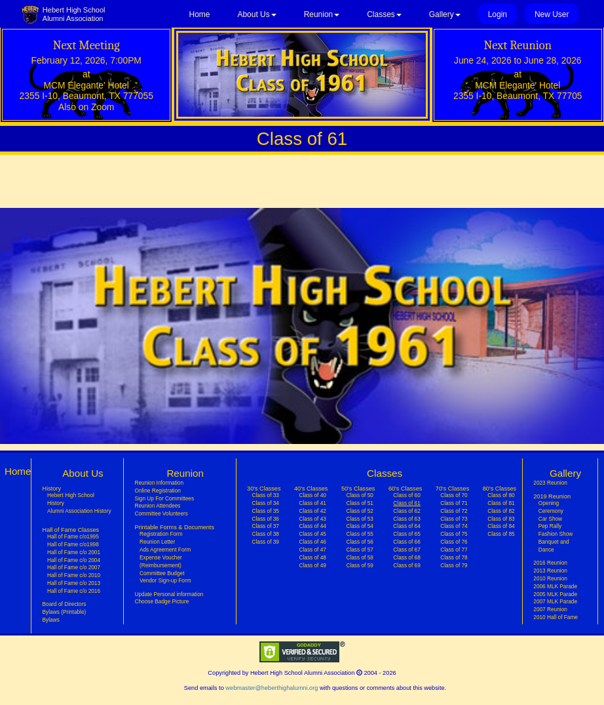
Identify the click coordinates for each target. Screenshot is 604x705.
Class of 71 (453, 503)
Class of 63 (406, 518)
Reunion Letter (157, 541)
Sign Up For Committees (164, 498)
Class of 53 (359, 518)
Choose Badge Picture (161, 601)
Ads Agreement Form (165, 549)
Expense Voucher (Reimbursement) (161, 561)
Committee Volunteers (160, 513)
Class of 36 (265, 518)
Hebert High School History (70, 499)
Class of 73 (453, 518)
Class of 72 (453, 511)
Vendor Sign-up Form (165, 580)
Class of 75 (453, 534)
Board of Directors (64, 604)
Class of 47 (312, 549)
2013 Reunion (550, 570)
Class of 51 (359, 503)
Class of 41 (312, 503)
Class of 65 (406, 534)
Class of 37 (265, 526)
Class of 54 (359, 526)
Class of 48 (312, 557)
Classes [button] (384, 14)
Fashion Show (555, 534)
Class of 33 (265, 495)
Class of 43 (312, 518)
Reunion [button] (322, 14)
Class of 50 (359, 495)
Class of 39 (265, 541)
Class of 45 (312, 534)
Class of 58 (359, 557)
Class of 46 (312, 541)
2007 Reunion (550, 609)
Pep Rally (549, 526)
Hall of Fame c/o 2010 (73, 575)
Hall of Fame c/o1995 (73, 536)
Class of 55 (359, 534)
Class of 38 (265, 534)
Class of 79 (453, 565)
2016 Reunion (550, 562)
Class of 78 (453, 557)
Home (199, 14)
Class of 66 (406, 541)
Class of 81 (500, 503)
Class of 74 (453, 526)
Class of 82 (500, 511)
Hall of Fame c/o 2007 (73, 567)
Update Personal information (168, 594)
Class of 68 (406, 557)
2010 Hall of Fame (555, 617)
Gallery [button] (445, 14)
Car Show (550, 518)
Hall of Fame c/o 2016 (73, 591)
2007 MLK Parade (555, 601)
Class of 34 (265, 503)
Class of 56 (359, 541)
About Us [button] (256, 14)
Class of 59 (359, 565)
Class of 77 (453, 549)
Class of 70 (453, 495)
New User (552, 14)
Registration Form (161, 534)
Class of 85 (500, 534)
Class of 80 (500, 495)
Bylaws (51, 619)
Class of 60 (406, 495)
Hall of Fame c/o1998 (73, 544)
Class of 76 (453, 541)
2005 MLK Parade (555, 594)
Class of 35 (265, 511)
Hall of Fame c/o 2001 (73, 552)
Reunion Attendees (157, 505)
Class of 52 (359, 511)
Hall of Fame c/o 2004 (73, 560)
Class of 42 (312, 511)
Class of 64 (406, 526)
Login (497, 14)
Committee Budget (162, 573)
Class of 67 (406, 549)
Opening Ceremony (550, 507)
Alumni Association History (79, 511)
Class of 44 (312, 526)
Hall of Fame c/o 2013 (73, 583)
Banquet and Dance (553, 545)
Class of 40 (312, 495)
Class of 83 (500, 518)
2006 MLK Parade (555, 586)
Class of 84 (500, 526)
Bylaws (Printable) (64, 612)
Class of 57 (359, 549)
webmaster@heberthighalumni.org (271, 688)
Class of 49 (312, 565)
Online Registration (157, 490)
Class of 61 (406, 503)
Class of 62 (406, 511)
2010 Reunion (550, 578)
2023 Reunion (550, 482)
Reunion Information (158, 482)
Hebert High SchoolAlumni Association (74, 14)
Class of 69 (406, 565)
